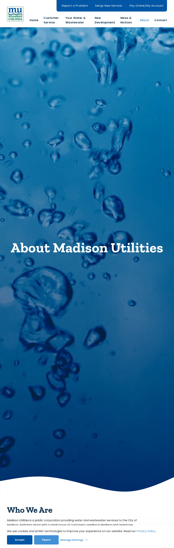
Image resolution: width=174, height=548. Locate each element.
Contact (160, 20)
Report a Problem (75, 6)
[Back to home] (18, 20)
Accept (20, 540)
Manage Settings (71, 540)
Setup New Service (108, 6)
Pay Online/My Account (146, 6)
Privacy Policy (146, 531)
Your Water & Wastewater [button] (75, 20)
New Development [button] (105, 20)
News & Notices (126, 20)
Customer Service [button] (51, 20)
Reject (46, 540)
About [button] (144, 20)
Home (34, 20)
